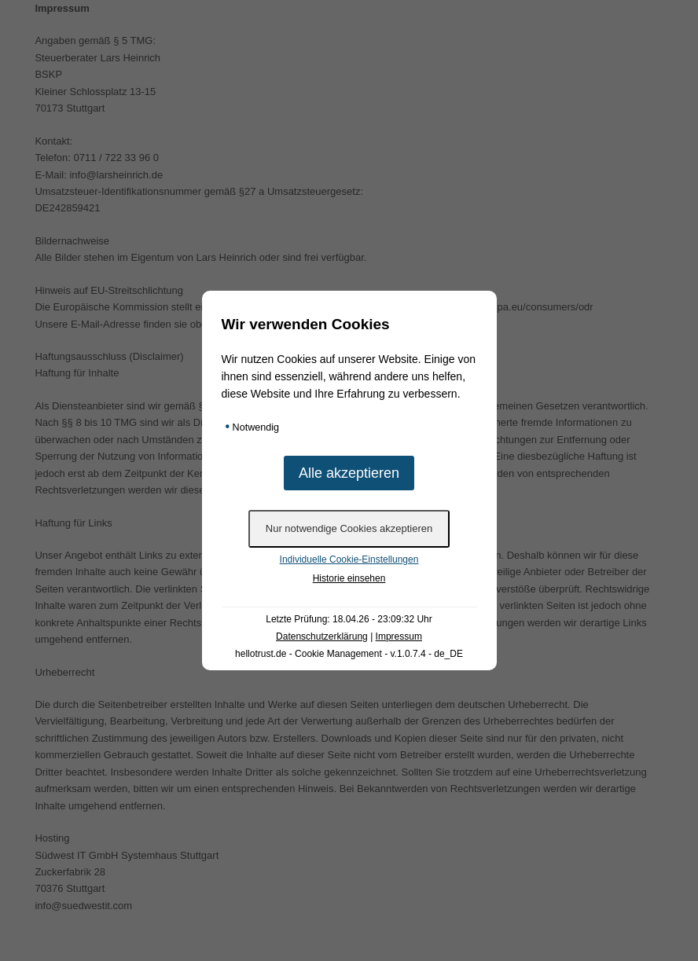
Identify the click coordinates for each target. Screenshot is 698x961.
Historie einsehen (349, 578)
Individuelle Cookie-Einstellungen (349, 559)
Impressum (399, 636)
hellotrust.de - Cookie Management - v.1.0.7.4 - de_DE (349, 653)
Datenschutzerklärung (322, 636)
